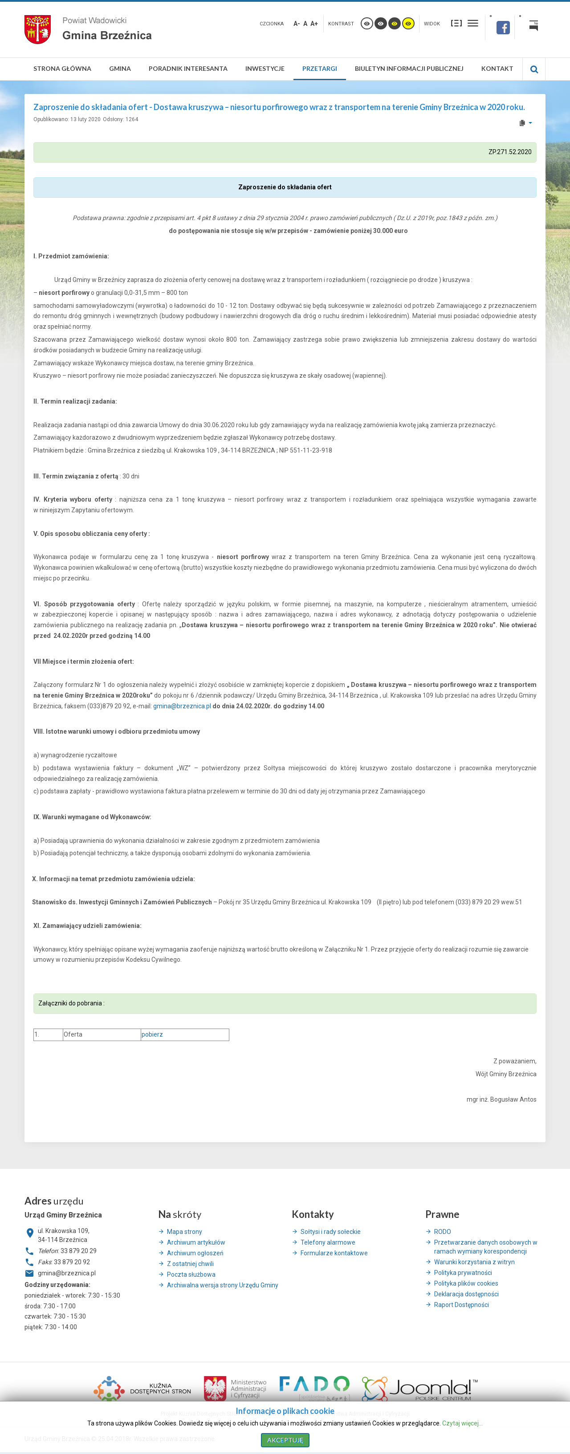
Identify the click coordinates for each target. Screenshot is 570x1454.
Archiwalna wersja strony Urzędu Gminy (222, 1285)
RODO (442, 1231)
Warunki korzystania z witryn (474, 1262)
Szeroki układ (472, 23)
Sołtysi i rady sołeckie (331, 1231)
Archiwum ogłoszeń (195, 1253)
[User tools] (525, 123)
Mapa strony (184, 1231)
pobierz (152, 1034)
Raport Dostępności (461, 1304)
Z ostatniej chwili (190, 1263)
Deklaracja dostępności (466, 1294)
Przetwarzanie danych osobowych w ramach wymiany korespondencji (485, 1247)
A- (296, 23)
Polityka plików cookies (466, 1283)
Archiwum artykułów (196, 1242)
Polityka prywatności (463, 1272)
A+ (314, 23)
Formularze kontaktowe (334, 1253)
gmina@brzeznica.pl (182, 706)
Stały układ (456, 23)
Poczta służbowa (191, 1274)
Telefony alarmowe (328, 1242)
